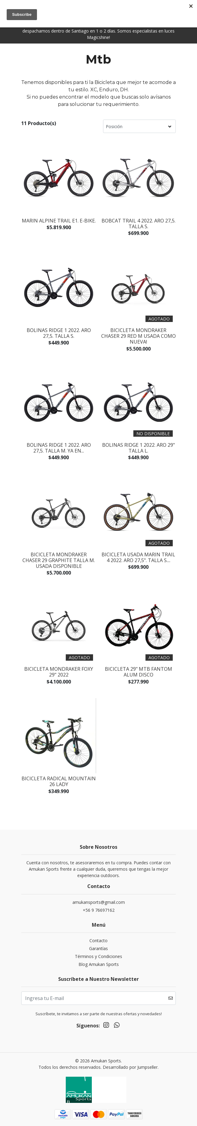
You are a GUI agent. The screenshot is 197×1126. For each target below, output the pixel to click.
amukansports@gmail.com (98, 902)
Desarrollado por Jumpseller (130, 1067)
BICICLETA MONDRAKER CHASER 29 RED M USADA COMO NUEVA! (138, 336)
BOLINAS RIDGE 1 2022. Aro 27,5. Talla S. (59, 333)
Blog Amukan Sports (98, 964)
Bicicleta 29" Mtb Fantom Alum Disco (138, 672)
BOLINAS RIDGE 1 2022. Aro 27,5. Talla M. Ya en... (59, 448)
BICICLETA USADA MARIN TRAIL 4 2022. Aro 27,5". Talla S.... (138, 557)
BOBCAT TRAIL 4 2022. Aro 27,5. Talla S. (138, 223)
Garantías (98, 948)
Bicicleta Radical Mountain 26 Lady (59, 781)
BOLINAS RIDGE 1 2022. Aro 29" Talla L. (138, 448)
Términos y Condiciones (98, 956)
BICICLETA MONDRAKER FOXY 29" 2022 (58, 672)
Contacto (98, 940)
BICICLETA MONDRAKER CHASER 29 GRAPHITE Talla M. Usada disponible (58, 560)
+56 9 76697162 (99, 910)
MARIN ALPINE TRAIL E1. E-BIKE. (59, 220)
